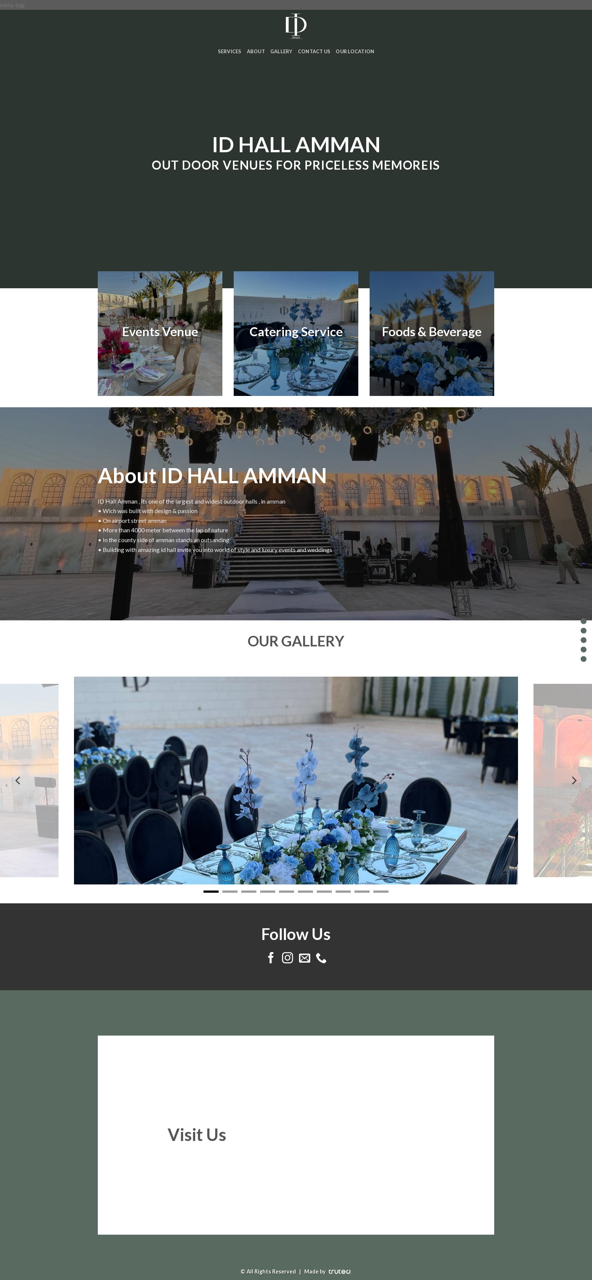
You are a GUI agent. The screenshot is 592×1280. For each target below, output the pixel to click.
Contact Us (314, 51)
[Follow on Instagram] (287, 958)
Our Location (355, 51)
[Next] (573, 780)
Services (230, 51)
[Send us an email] (304, 958)
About (256, 51)
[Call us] (320, 958)
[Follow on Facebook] (270, 958)
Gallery (281, 51)
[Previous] (18, 780)
